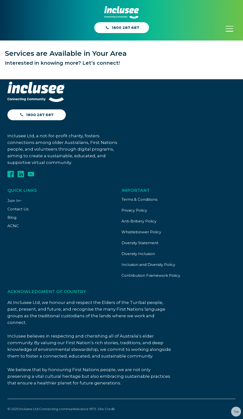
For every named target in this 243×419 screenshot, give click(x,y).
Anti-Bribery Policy (139, 221)
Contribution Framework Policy (151, 275)
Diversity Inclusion (138, 253)
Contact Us (17, 209)
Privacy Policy (134, 210)
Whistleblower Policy (141, 232)
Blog (11, 217)
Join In (14, 200)
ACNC (13, 225)
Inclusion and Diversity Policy (148, 264)
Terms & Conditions (139, 199)
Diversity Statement (140, 242)
